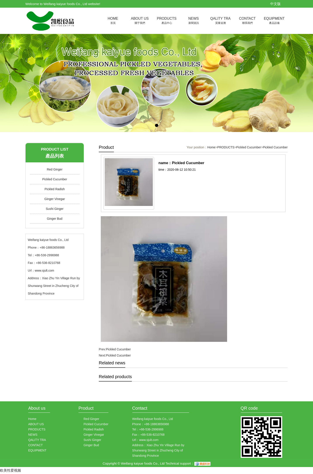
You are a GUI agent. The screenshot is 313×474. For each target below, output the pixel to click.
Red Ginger (55, 169)
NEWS (193, 21)
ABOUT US (139, 21)
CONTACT (247, 21)
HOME (112, 21)
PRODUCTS (166, 21)
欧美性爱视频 (10, 470)
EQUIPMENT (274, 21)
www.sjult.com (44, 270)
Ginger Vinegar (54, 199)
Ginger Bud (55, 218)
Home (211, 147)
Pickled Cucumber (54, 179)
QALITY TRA (220, 21)
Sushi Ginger (55, 209)
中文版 (275, 4)
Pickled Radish (55, 189)
